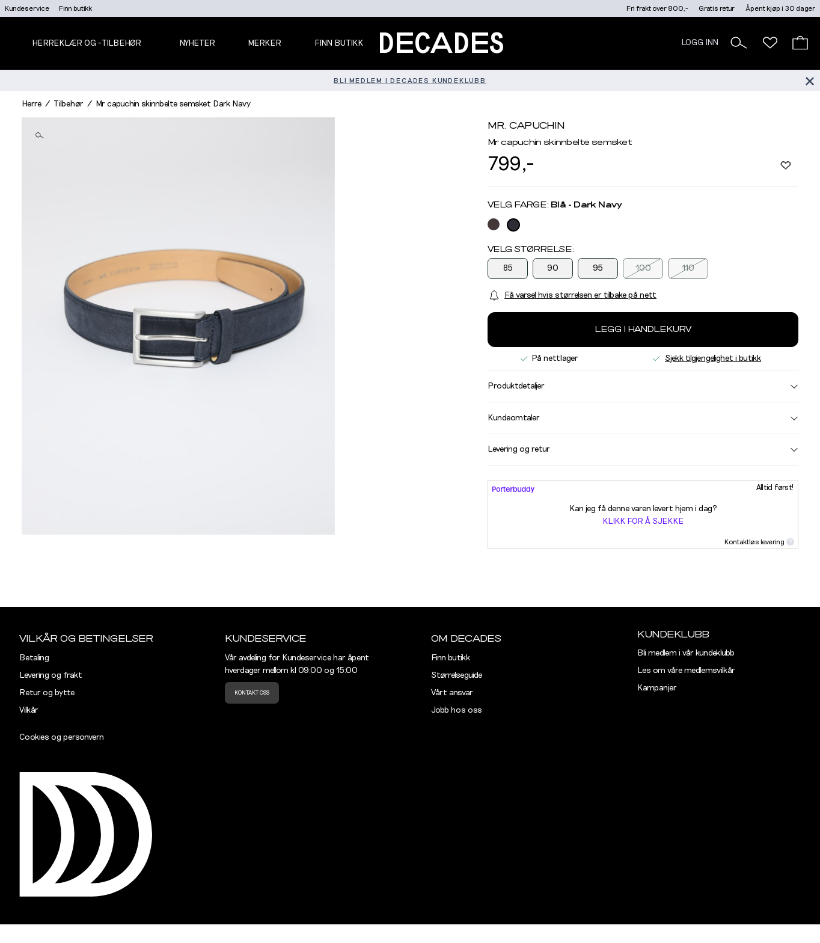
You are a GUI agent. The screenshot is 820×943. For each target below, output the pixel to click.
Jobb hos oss (456, 710)
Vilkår (28, 710)
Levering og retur (643, 449)
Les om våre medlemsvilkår (686, 670)
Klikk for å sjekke (643, 521)
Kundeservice (27, 8)
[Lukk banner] (809, 80)
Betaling (34, 658)
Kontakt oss (251, 693)
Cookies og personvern (61, 737)
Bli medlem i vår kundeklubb (686, 653)
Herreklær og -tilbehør (86, 43)
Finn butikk (75, 8)
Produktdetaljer (643, 386)
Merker (264, 43)
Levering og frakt (50, 675)
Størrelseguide (456, 675)
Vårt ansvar (452, 693)
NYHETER (197, 43)
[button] (739, 42)
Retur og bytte (47, 693)
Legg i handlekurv (643, 329)
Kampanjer (657, 688)
